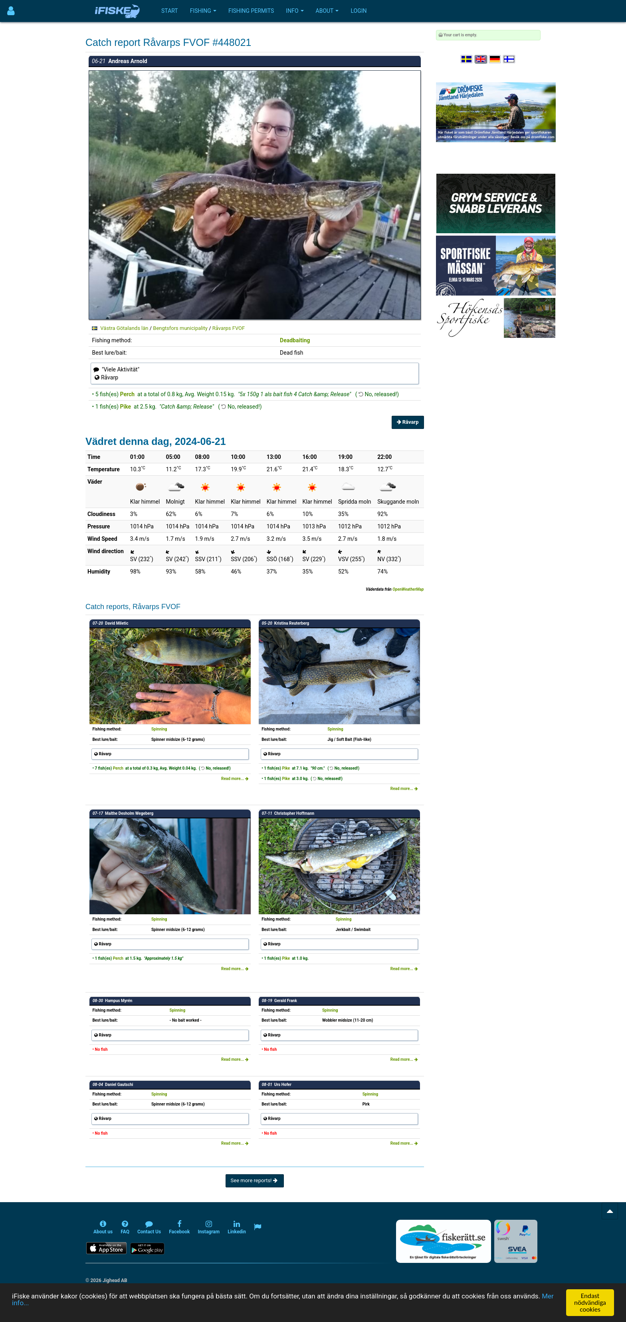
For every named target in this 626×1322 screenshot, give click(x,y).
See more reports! (255, 1180)
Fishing (203, 11)
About (327, 11)
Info (294, 11)
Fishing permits (251, 11)
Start (169, 11)
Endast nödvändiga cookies (590, 1303)
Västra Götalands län (124, 328)
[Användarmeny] (11, 11)
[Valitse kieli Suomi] (509, 59)
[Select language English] (481, 59)
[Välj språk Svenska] (467, 59)
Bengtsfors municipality (180, 328)
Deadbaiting (295, 340)
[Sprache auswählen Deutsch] (495, 59)
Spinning (159, 729)
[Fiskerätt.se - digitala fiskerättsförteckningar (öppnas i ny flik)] (443, 1241)
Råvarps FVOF (228, 328)
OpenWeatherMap (408, 589)
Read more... (235, 778)
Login (358, 11)
